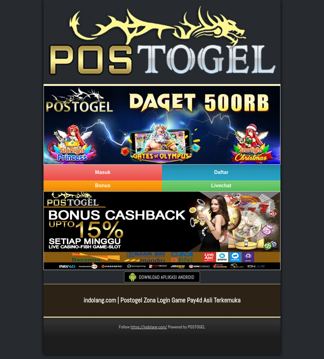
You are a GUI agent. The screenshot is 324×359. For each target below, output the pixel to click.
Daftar (221, 172)
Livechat (221, 185)
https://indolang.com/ (149, 327)
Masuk (102, 172)
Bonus (102, 185)
